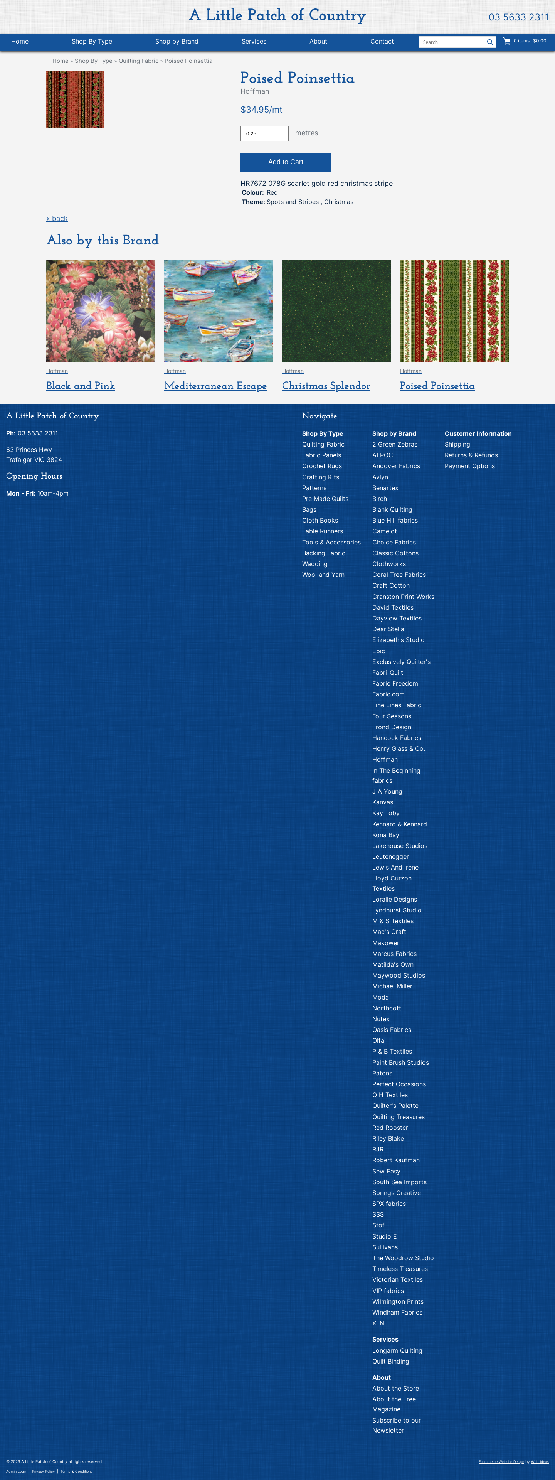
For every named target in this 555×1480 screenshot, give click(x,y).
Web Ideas (540, 1462)
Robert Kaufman (396, 1160)
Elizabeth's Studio (398, 640)
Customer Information (478, 433)
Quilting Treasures (398, 1117)
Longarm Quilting (397, 1350)
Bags (309, 509)
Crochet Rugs (322, 466)
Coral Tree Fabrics (399, 574)
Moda (380, 997)
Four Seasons (391, 716)
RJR (377, 1149)
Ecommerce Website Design (501, 1462)
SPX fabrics (389, 1203)
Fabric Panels (321, 455)
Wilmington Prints (398, 1301)
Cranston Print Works (403, 596)
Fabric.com (388, 694)
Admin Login (16, 1471)
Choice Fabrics (394, 542)
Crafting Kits (320, 477)
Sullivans (385, 1247)
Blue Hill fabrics (395, 520)
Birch (379, 498)
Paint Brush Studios (400, 1062)
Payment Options (470, 466)
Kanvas (382, 802)
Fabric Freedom (395, 683)
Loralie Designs (394, 899)
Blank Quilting (392, 509)
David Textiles (393, 607)
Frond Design (391, 727)
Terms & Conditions (76, 1471)
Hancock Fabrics (396, 738)
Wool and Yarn (323, 574)
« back (57, 218)
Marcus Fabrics (394, 953)
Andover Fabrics (396, 466)
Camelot (384, 531)
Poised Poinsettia (188, 60)
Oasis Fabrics (391, 1029)
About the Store (395, 1388)
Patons (382, 1073)
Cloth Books (320, 520)
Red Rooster (390, 1127)
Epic (378, 651)
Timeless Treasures (400, 1269)
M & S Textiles (393, 921)
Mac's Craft (389, 932)
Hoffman (385, 759)
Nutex (381, 1019)
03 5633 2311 (519, 17)
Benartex (385, 488)
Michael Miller (392, 986)
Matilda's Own (393, 964)
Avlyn (380, 477)
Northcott (386, 1008)
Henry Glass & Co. (398, 748)
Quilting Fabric (138, 60)
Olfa (378, 1040)
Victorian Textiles (397, 1279)
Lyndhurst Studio (397, 910)
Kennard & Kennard (399, 824)
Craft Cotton (391, 585)
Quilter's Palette (395, 1105)
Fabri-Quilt (387, 672)
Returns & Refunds (471, 455)
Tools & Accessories (331, 542)
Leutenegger (390, 856)
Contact (382, 41)
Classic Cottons (395, 553)
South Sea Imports (399, 1182)
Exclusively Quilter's (401, 662)
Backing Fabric (323, 553)
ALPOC (382, 455)
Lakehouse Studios (399, 846)
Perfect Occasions (399, 1084)
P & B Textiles (392, 1051)
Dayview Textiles (397, 618)
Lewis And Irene (395, 867)
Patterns (314, 488)
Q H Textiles (390, 1095)
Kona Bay (385, 835)
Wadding (315, 564)
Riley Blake (388, 1138)
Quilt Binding (390, 1361)
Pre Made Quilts (325, 498)
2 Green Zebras (394, 444)
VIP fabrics (388, 1291)
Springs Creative (396, 1193)
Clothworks (389, 564)
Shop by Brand (176, 41)
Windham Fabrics (397, 1312)
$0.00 (539, 41)
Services (254, 41)
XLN (378, 1323)
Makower (385, 943)
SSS (378, 1214)
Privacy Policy (43, 1471)
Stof (378, 1225)
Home (20, 41)
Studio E (384, 1236)
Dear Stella (388, 629)
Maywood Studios (398, 975)
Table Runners (322, 531)
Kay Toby (386, 813)
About (318, 41)
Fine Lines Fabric (396, 705)
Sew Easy (386, 1171)
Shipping (457, 444)
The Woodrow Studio (403, 1258)
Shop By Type (92, 41)
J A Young (387, 791)
